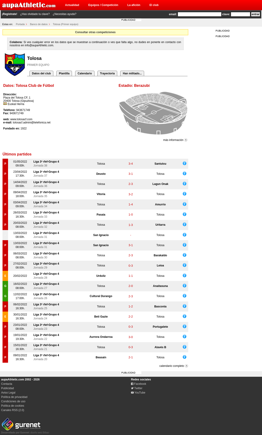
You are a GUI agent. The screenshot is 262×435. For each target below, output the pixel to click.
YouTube (138, 392)
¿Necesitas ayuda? (64, 14)
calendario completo (171, 366)
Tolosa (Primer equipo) (65, 24)
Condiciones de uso (13, 401)
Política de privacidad (14, 397)
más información (173, 140)
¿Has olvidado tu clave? (35, 14)
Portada (20, 24)
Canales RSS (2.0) (12, 410)
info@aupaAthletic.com (39, 45)
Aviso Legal (8, 392)
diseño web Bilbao (25, 431)
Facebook (138, 383)
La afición (133, 5)
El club (153, 5)
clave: (226, 14)
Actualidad (72, 5)
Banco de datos (39, 24)
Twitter (136, 388)
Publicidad (7, 388)
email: (173, 14)
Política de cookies (12, 405)
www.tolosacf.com (21, 119)
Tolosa (101, 163)
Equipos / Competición (103, 5)
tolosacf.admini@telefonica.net (32, 122)
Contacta (6, 383)
